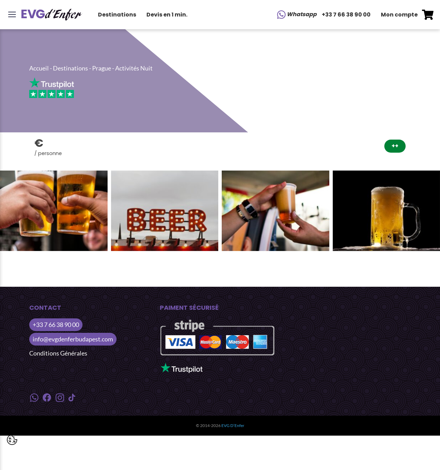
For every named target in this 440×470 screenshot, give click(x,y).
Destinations (117, 15)
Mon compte (399, 15)
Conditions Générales (58, 353)
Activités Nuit (134, 68)
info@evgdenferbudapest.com (73, 339)
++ (395, 146)
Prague (101, 68)
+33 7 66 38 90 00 (346, 15)
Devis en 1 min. (166, 15)
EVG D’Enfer (232, 425)
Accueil (39, 68)
